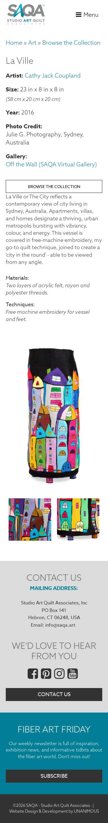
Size (11, 89)
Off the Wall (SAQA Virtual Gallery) (51, 164)
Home (14, 42)
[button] (54, 490)
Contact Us (54, 694)
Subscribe (54, 776)
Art (32, 42)
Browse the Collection (71, 42)
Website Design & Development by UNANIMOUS (54, 811)
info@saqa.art (60, 625)
